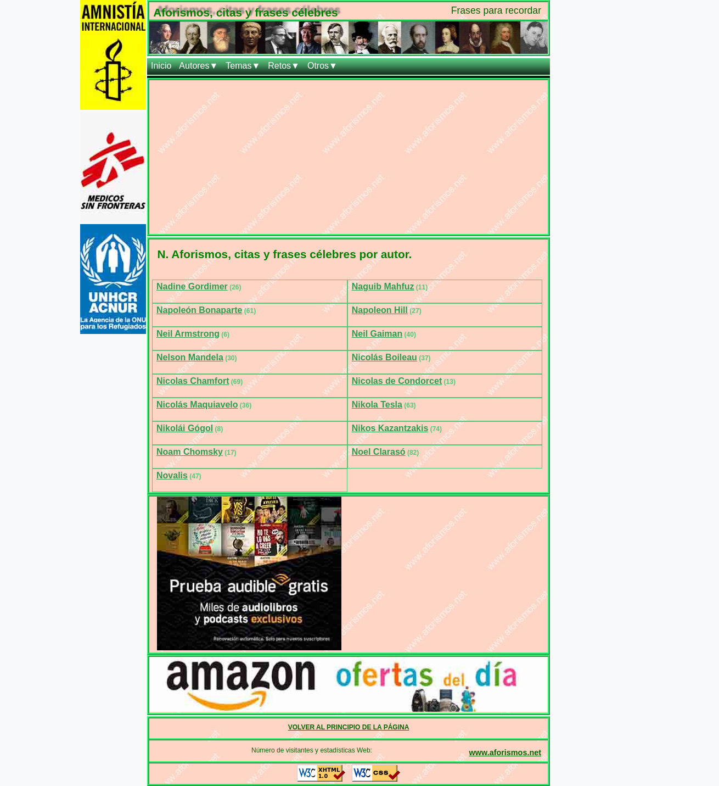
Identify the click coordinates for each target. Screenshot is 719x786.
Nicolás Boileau (384, 357)
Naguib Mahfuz (383, 286)
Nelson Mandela (189, 357)
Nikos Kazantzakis (390, 428)
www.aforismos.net (505, 752)
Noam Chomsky (189, 451)
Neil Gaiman (377, 333)
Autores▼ (198, 65)
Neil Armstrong (188, 333)
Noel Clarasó (379, 451)
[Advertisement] (348, 157)
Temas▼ (243, 65)
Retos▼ (284, 65)
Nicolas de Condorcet (397, 381)
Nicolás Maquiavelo (197, 404)
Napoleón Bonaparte (199, 310)
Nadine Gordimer (192, 286)
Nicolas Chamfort (192, 381)
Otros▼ (322, 65)
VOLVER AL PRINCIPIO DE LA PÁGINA (348, 727)
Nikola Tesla (377, 404)
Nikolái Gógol (184, 428)
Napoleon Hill (380, 310)
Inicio (161, 65)
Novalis (172, 475)
